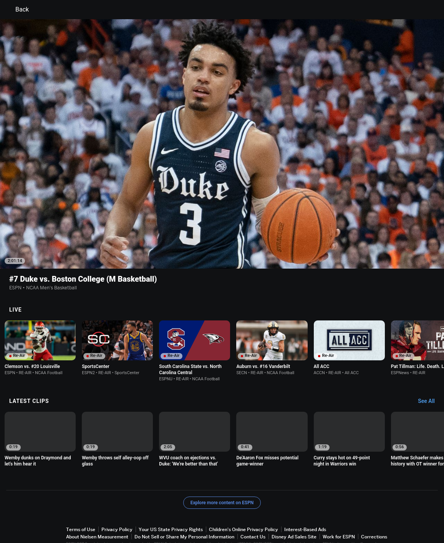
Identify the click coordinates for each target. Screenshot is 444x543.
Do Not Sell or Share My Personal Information (184, 514)
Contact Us (252, 514)
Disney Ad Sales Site (294, 514)
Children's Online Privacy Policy (243, 506)
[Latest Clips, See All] (430, 378)
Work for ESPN (339, 514)
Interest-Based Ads (305, 506)
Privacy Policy (117, 506)
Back (17, 9)
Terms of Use (80, 506)
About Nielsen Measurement (97, 514)
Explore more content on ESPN (222, 479)
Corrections (374, 514)
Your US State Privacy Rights (171, 506)
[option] (40, 324)
